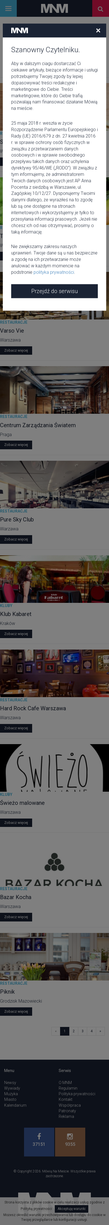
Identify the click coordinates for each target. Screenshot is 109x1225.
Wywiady (12, 1088)
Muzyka (11, 1094)
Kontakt (65, 1099)
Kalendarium (15, 1105)
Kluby (6, 605)
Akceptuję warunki (72, 1209)
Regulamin (68, 1088)
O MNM (65, 1082)
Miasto (10, 1099)
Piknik (7, 991)
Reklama (66, 1116)
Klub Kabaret (16, 614)
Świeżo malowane (22, 803)
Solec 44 (11, 141)
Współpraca (70, 1105)
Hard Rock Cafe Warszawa (33, 708)
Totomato (12, 236)
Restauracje (13, 133)
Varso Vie (12, 330)
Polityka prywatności (77, 1094)
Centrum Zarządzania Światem (38, 425)
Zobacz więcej (16, 161)
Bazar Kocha (15, 897)
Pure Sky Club (17, 519)
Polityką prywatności (36, 1209)
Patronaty (67, 1111)
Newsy (10, 1082)
